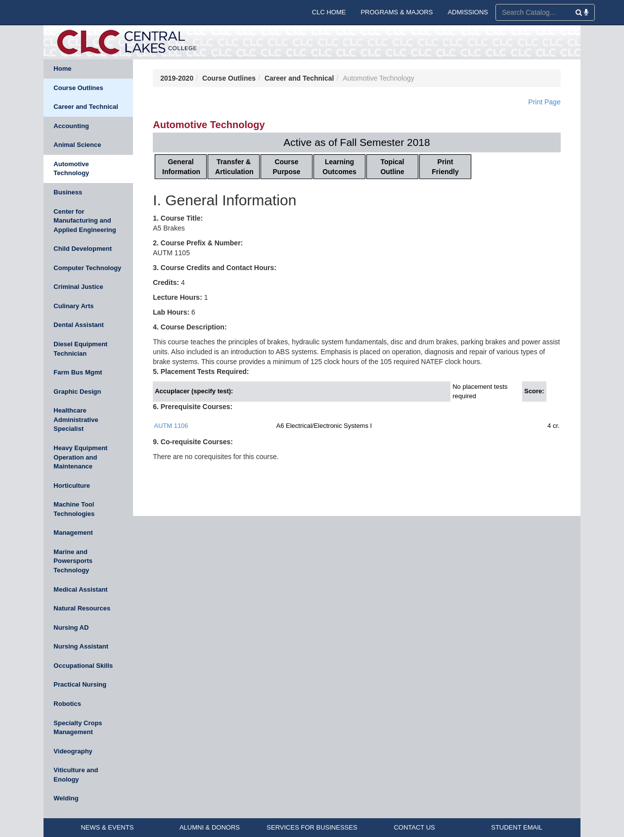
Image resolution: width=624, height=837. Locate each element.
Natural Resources (81, 608)
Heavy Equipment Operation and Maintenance (80, 457)
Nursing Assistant (80, 646)
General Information (181, 167)
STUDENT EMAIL (516, 827)
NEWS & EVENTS (107, 827)
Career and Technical (85, 106)
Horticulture (71, 485)
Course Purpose (287, 167)
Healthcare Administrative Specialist (75, 419)
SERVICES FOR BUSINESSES (312, 827)
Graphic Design (77, 391)
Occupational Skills (83, 665)
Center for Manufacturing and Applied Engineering (84, 220)
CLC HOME (329, 12)
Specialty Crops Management (77, 727)
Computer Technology (87, 268)
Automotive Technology (71, 168)
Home (62, 68)
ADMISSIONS (467, 12)
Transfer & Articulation (234, 167)
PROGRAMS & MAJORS (396, 12)
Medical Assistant (80, 589)
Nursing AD (71, 627)
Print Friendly (445, 167)
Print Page (544, 102)
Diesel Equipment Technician (80, 348)
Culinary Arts (73, 306)
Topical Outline (392, 167)
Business (67, 192)
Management (72, 532)
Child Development (82, 248)
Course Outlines (78, 88)
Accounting (71, 126)
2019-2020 (176, 78)
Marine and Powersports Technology (72, 561)
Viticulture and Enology (75, 774)
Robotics (67, 703)
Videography (72, 751)
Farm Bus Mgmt (77, 372)
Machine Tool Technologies (73, 509)
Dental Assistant (78, 324)
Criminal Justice (78, 286)
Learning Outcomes (339, 167)
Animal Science (77, 144)
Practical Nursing (79, 684)
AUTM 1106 (171, 425)
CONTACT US (414, 827)
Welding (65, 798)
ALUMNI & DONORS (209, 827)
